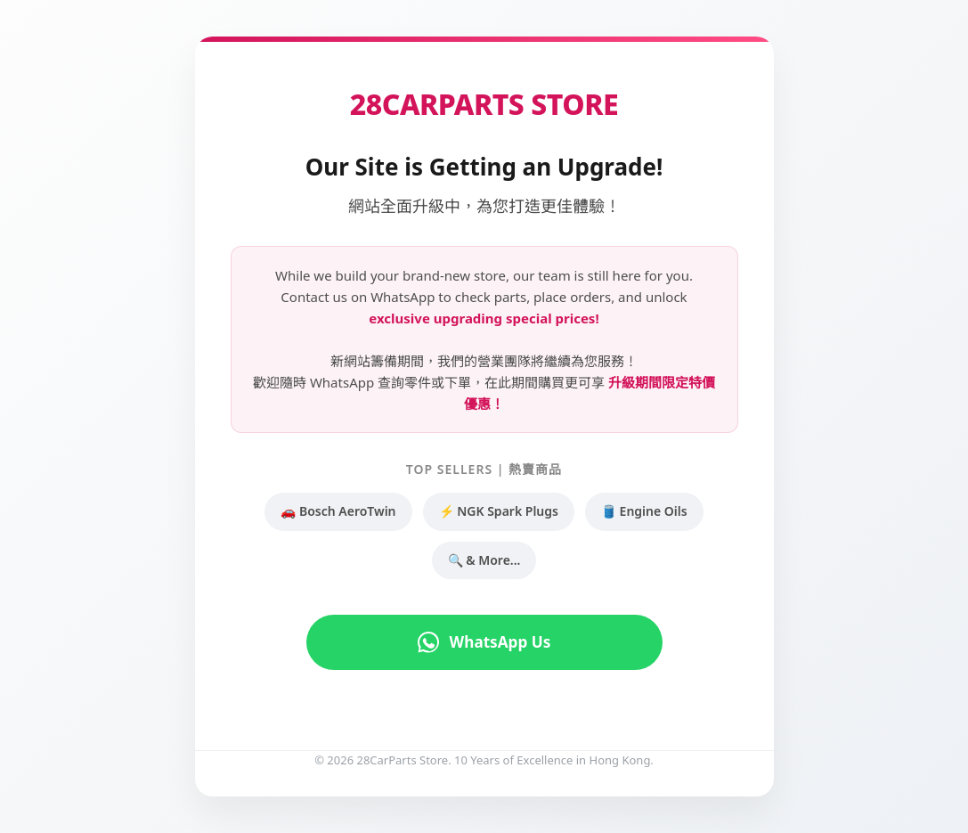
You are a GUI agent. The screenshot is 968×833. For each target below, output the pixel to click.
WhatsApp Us (484, 642)
